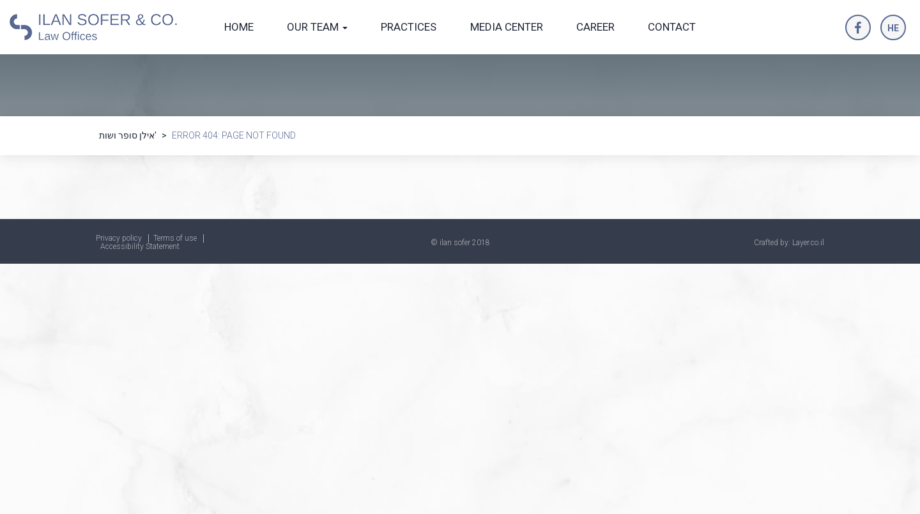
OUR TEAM (317, 26)
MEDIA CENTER (506, 26)
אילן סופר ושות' (128, 135)
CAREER (595, 26)
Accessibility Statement (140, 247)
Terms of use (175, 238)
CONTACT (672, 26)
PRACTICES (408, 26)
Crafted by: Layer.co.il (789, 243)
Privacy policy (119, 238)
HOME (239, 26)
